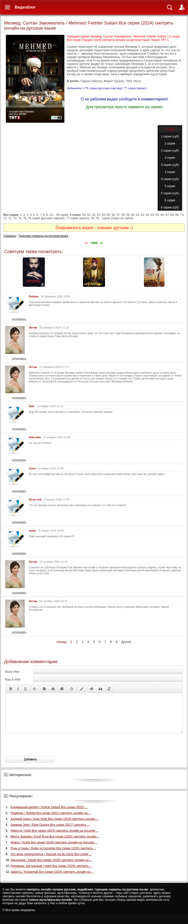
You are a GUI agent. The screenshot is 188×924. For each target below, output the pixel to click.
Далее (126, 642)
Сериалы (9, 236)
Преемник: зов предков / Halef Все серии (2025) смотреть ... (51, 873)
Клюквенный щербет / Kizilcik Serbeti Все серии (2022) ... (49, 814)
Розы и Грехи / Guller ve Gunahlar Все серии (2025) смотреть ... (53, 855)
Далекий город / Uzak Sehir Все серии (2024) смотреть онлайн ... (54, 826)
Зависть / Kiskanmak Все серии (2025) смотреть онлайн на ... (52, 879)
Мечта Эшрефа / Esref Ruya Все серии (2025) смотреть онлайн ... (55, 844)
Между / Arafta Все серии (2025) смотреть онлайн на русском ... (54, 849)
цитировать (19, 318)
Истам (33, 327)
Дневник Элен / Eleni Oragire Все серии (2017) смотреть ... (50, 832)
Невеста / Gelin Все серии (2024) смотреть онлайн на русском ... (54, 838)
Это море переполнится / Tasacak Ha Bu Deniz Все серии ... (51, 861)
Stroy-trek (35, 499)
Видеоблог (25, 7)
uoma (32, 530)
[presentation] (42, 752)
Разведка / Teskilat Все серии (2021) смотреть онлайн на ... (51, 820)
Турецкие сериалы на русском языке (43, 236)
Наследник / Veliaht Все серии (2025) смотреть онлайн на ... (51, 867)
